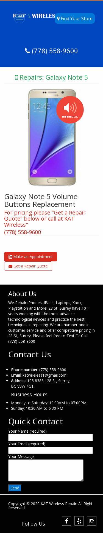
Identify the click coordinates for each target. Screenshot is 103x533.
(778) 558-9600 (54, 50)
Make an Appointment (31, 256)
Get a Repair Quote (28, 266)
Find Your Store (75, 18)
